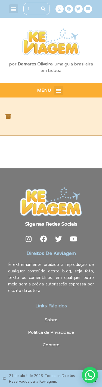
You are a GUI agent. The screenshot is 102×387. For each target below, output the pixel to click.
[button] (13, 8)
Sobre (51, 320)
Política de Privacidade (51, 332)
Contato (51, 345)
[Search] (43, 9)
